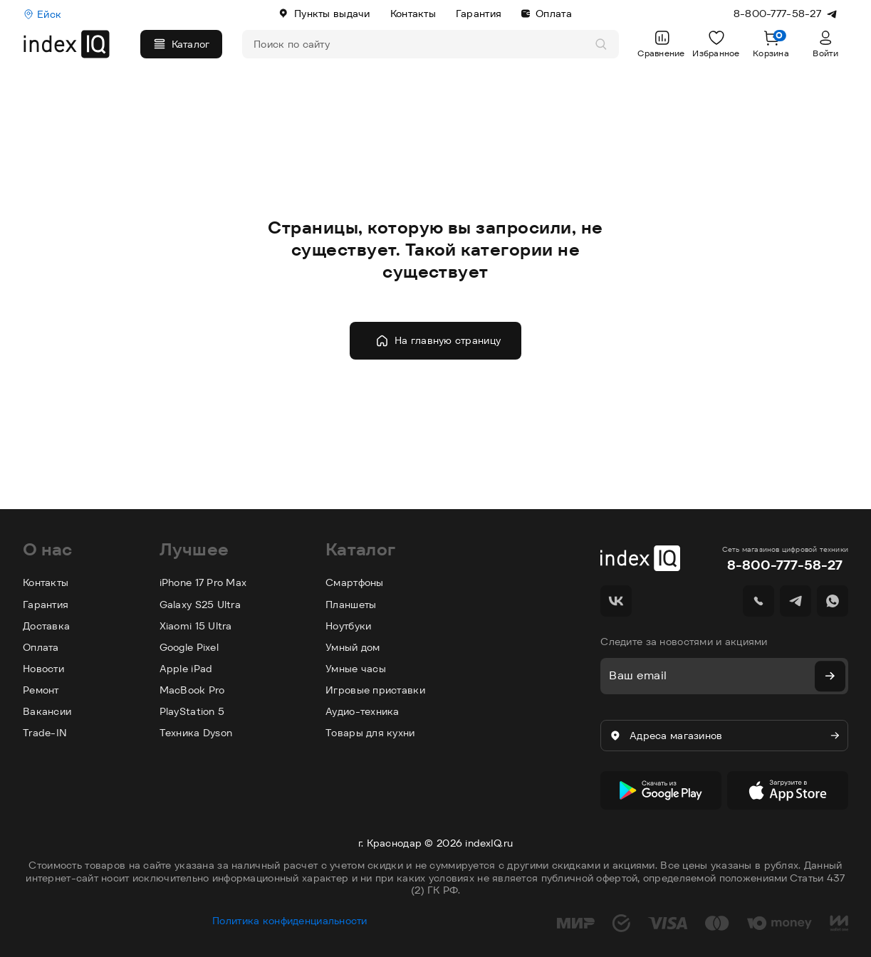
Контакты (413, 13)
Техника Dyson (196, 732)
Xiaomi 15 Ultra (196, 625)
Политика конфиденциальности (289, 913)
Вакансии (47, 711)
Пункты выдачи (324, 13)
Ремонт (41, 690)
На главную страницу (438, 340)
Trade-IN (45, 732)
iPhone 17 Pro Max (203, 582)
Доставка (46, 625)
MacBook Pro (192, 690)
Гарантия (478, 13)
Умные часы (355, 668)
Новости (43, 668)
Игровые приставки (375, 690)
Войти (825, 43)
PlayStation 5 (192, 711)
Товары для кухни (369, 732)
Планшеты (350, 604)
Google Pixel (189, 647)
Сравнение (661, 43)
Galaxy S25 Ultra (200, 604)
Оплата (546, 13)
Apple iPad (186, 668)
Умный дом (352, 647)
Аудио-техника (362, 711)
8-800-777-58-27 (785, 565)
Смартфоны (354, 582)
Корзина (771, 43)
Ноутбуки (348, 625)
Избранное (716, 43)
